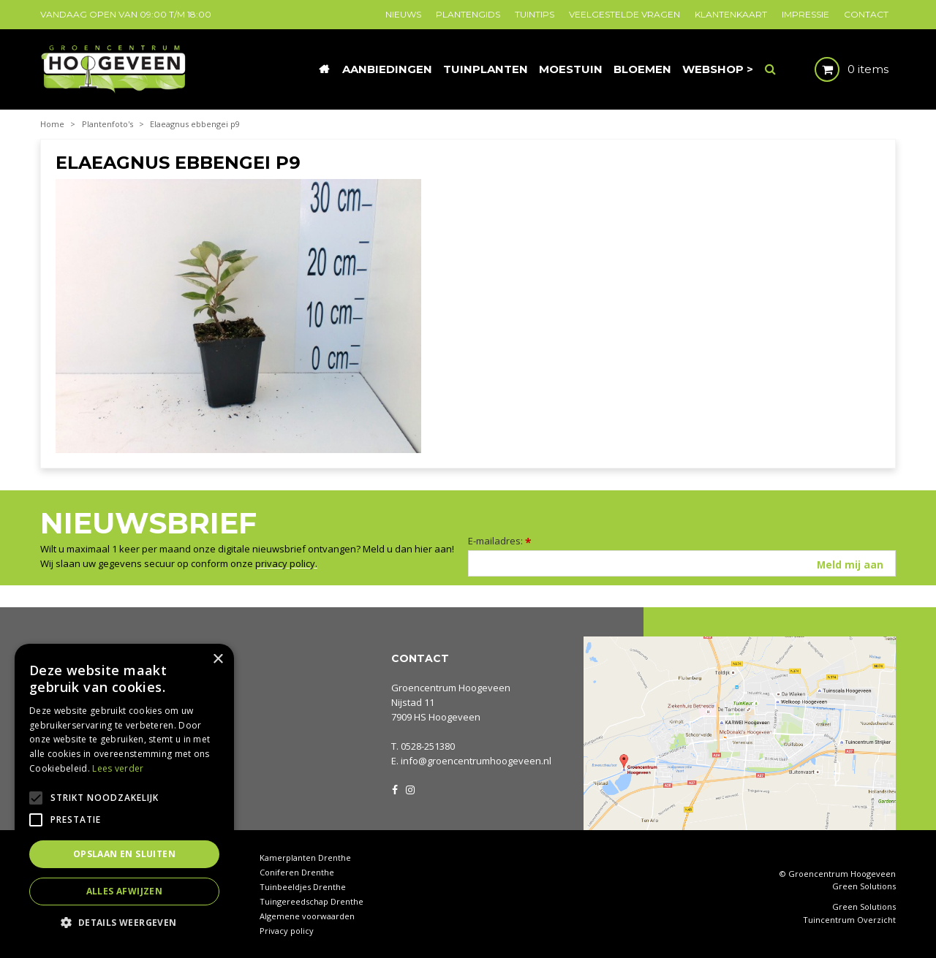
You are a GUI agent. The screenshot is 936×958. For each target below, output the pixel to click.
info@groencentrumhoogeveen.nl (476, 760)
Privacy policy (287, 930)
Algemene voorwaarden (307, 916)
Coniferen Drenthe (297, 872)
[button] (124, 922)
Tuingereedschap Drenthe (311, 901)
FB (395, 788)
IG (409, 788)
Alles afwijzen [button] (124, 891)
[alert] (124, 793)
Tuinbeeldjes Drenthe (303, 886)
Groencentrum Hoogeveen (450, 687)
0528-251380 (428, 746)
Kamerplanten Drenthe (305, 857)
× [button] (217, 659)
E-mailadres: (500, 540)
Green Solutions (864, 886)
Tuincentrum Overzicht (849, 920)
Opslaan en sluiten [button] (124, 854)
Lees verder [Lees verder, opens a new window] (117, 768)
